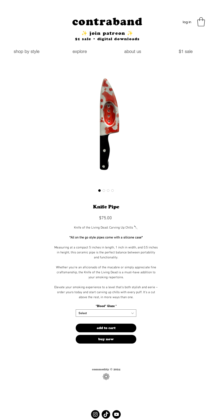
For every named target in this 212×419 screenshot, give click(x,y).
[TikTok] (106, 414)
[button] (201, 21)
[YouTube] (116, 414)
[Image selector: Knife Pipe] (99, 190)
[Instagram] (95, 414)
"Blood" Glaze (106, 306)
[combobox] (106, 313)
